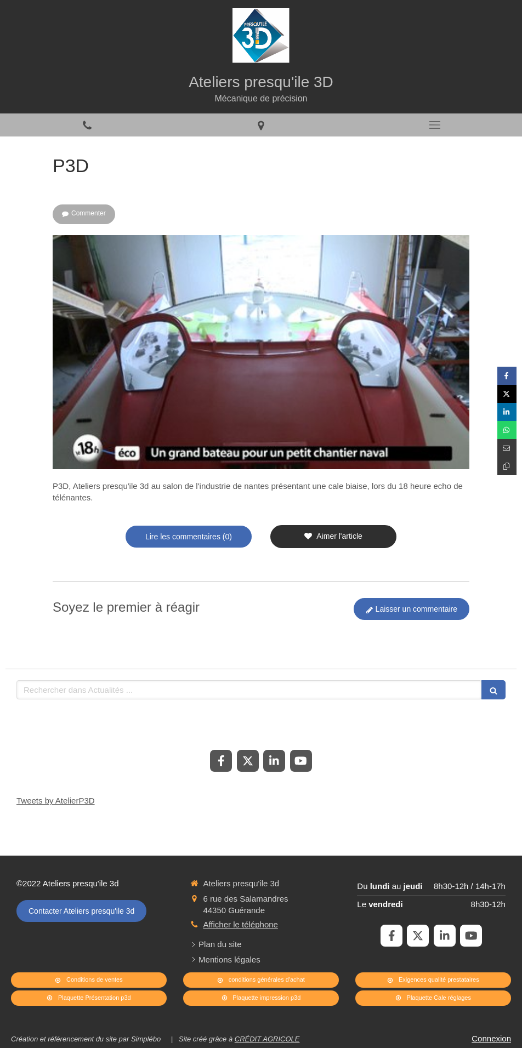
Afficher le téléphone (240, 924)
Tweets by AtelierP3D (55, 800)
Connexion (491, 1038)
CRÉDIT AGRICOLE (267, 1039)
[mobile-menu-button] (435, 125)
